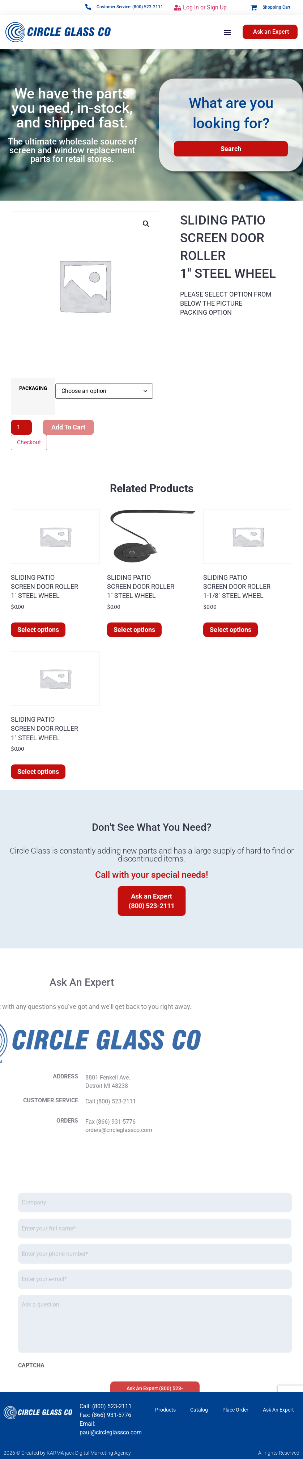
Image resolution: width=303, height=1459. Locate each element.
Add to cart (68, 427)
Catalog (199, 1410)
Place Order (235, 1410)
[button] (227, 32)
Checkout (29, 442)
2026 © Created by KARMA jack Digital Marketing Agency (67, 1453)
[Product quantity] (21, 427)
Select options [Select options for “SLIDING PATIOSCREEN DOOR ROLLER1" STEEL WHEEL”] (38, 629)
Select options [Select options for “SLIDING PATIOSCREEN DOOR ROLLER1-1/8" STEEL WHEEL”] (230, 629)
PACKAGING (33, 388)
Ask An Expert (278, 1410)
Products (165, 1410)
